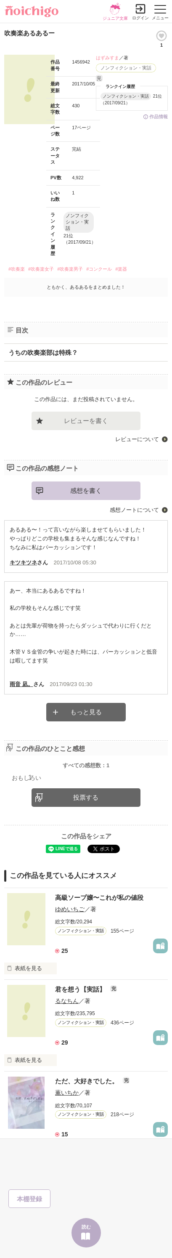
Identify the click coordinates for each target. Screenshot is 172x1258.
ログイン (140, 18)
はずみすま (107, 57)
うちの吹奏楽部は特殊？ (43, 352)
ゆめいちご (70, 909)
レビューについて (137, 439)
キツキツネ (23, 562)
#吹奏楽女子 (41, 268)
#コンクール (99, 268)
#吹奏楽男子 (70, 268)
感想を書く (86, 490)
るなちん (67, 1000)
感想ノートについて (134, 510)
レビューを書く (86, 420)
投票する (85, 797)
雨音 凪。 (21, 684)
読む (86, 1226)
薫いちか (67, 1092)
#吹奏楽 (16, 268)
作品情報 (158, 116)
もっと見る (86, 711)
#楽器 (121, 268)
